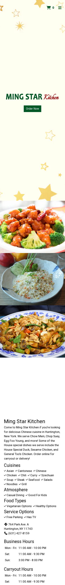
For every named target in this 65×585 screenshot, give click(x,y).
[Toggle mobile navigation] (60, 8)
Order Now (32, 108)
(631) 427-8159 (16, 533)
